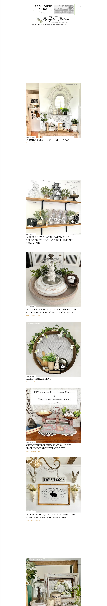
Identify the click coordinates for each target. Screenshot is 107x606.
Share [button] (27, 143)
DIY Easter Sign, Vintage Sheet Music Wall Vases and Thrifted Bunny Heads (51, 516)
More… (66, 25)
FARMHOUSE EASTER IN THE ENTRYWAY (47, 139)
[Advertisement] (22, 55)
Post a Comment (35, 143)
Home (34, 25)
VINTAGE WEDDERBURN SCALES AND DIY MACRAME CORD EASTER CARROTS (48, 447)
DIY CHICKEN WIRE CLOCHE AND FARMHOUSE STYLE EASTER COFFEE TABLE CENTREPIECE (51, 311)
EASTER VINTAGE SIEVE (38, 378)
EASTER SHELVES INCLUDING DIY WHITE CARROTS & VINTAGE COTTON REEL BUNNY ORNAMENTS (50, 240)
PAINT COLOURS (49, 25)
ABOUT (39, 25)
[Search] (80, 5)
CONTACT (59, 25)
